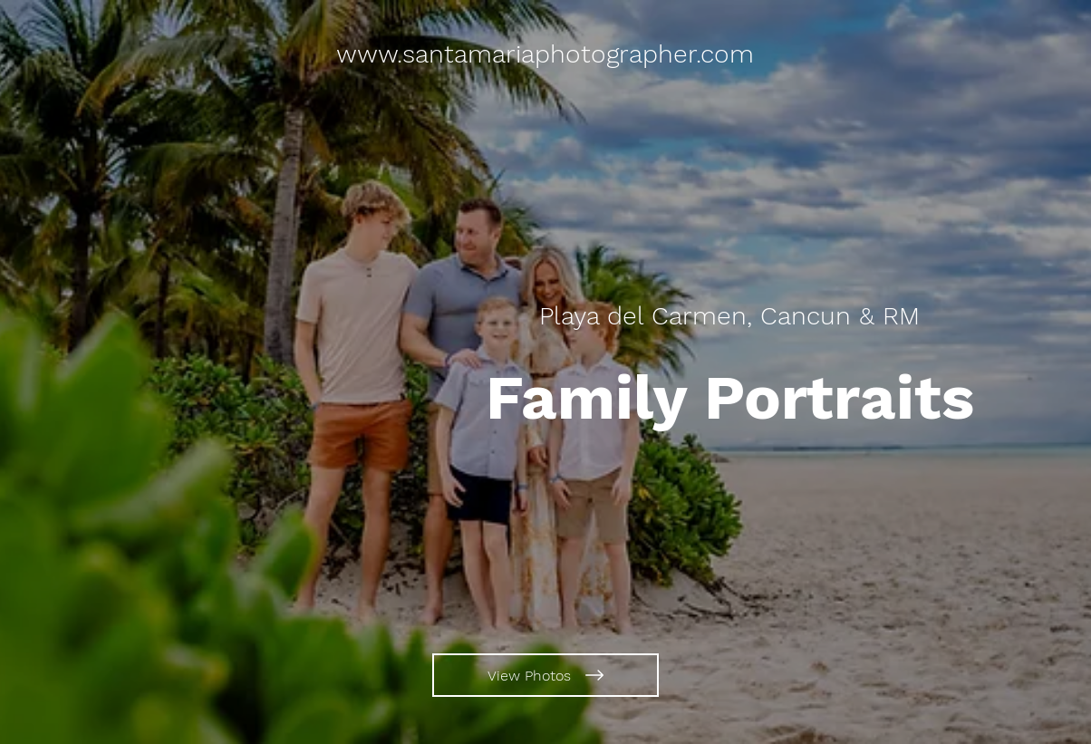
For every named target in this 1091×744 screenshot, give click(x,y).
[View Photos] (545, 675)
